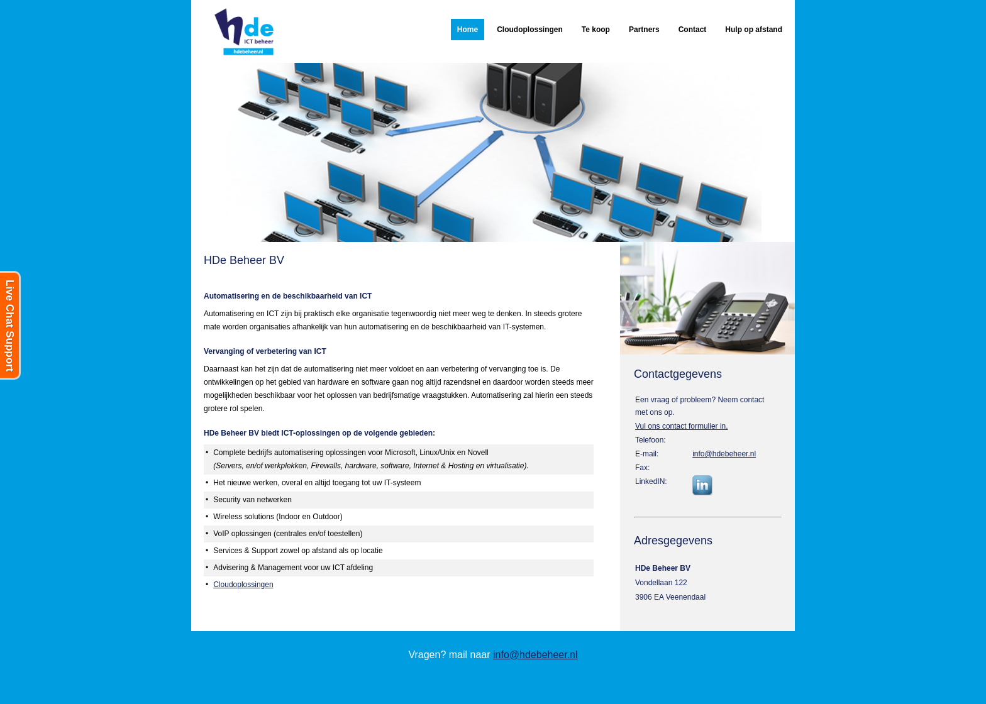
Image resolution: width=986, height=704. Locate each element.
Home (467, 29)
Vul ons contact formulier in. (681, 426)
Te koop (596, 29)
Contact (693, 29)
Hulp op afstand (753, 29)
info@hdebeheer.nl (724, 453)
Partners (644, 29)
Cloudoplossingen (530, 29)
